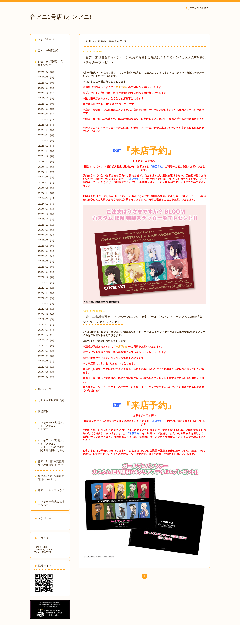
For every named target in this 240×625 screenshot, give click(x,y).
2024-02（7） (47, 203)
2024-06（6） (47, 187)
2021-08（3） (47, 356)
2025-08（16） (47, 114)
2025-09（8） (47, 108)
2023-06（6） (47, 245)
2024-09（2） (47, 172)
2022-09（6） (47, 292)
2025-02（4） (47, 145)
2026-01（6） (47, 87)
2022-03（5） (47, 319)
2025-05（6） (47, 129)
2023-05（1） (47, 250)
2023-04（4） (47, 256)
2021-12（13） (47, 335)
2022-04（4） (47, 314)
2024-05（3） (47, 193)
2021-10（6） (47, 345)
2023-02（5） (47, 266)
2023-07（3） (47, 240)
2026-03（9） (47, 77)
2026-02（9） (47, 82)
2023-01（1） (47, 271)
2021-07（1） (47, 361)
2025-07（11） (47, 119)
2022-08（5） (47, 298)
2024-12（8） (47, 156)
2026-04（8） (47, 72)
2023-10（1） (47, 224)
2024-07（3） (47, 182)
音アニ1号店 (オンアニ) (61, 17)
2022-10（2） (47, 287)
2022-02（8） (47, 324)
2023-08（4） (47, 235)
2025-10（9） (47, 103)
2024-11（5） (47, 161)
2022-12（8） (47, 277)
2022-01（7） (47, 329)
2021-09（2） (47, 350)
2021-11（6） (47, 340)
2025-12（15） (47, 93)
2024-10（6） (47, 166)
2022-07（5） (47, 303)
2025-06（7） (47, 124)
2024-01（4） (47, 208)
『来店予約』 (120, 87)
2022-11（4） (47, 282)
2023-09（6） (47, 229)
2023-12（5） (47, 214)
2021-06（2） (47, 366)
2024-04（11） (47, 198)
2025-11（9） (47, 98)
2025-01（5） (47, 150)
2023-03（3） (47, 261)
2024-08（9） (47, 177)
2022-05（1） (47, 308)
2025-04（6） (47, 135)
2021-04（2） (47, 377)
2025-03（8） (47, 140)
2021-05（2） (47, 371)
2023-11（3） (47, 219)
